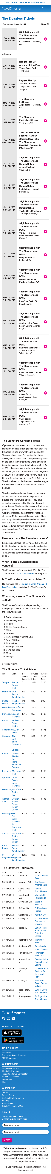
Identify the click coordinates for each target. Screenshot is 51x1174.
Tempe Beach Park (26, 573)
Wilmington (7, 813)
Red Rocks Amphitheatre (41, 883)
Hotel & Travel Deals (10, 1077)
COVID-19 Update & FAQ (12, 1106)
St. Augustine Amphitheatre (18, 858)
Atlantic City (5, 800)
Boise (5, 753)
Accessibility (7, 1103)
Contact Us (7, 1053)
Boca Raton (5, 847)
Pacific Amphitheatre (18, 702)
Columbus (7, 729)
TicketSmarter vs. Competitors (15, 1074)
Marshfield (7, 707)
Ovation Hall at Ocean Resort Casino (15, 804)
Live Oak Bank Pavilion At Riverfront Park (16, 821)
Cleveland (7, 714)
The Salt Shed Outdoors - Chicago (16, 743)
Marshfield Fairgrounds (17, 708)
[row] (25, 39)
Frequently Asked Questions (14, 1055)
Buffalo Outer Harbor (15, 723)
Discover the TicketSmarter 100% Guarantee (25, 2)
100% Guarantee (9, 1058)
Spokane (6, 777)
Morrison (6, 691)
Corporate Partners (10, 1068)
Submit (7, 1140)
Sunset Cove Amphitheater (41, 991)
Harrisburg (7, 789)
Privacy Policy (8, 1095)
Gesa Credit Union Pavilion (16, 781)
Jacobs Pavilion (16, 715)
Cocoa (5, 833)
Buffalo (5, 720)
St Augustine (7, 856)
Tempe (5, 682)
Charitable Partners (10, 1071)
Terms (5, 1092)
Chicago (6, 736)
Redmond (6, 771)
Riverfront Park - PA (16, 792)
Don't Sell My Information (13, 1098)
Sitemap (6, 1101)
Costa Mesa (5, 702)
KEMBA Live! (15, 731)
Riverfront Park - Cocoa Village (16, 837)
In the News (7, 1079)
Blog (4, 1082)
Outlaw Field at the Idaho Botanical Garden (16, 760)
